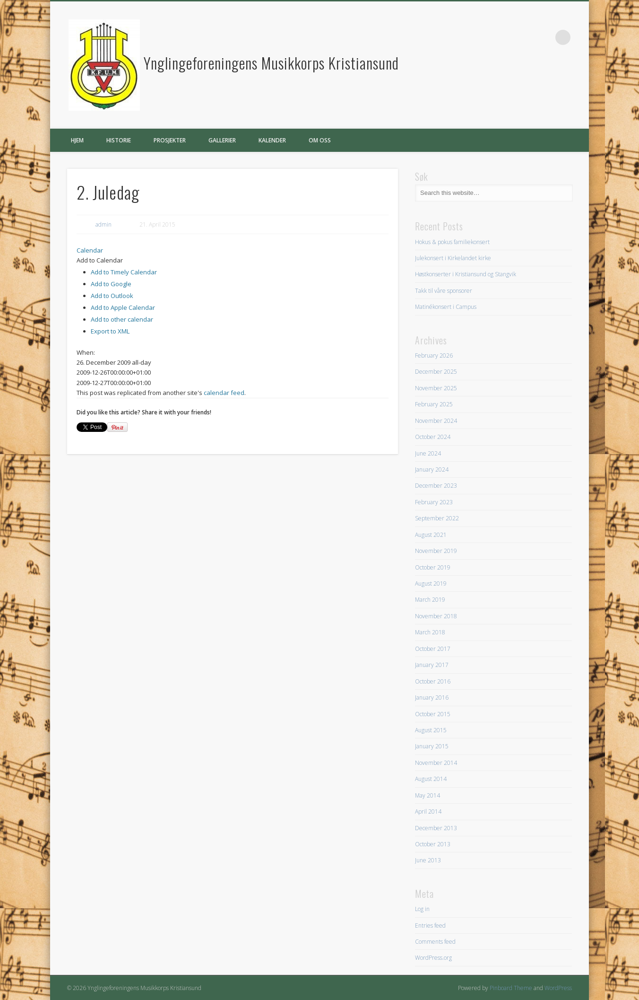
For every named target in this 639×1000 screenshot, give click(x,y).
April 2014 (428, 811)
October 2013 (432, 844)
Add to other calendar (122, 319)
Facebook (543, 37)
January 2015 (432, 746)
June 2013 (428, 860)
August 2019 (431, 583)
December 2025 (436, 372)
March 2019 (430, 600)
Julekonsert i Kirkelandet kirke (453, 258)
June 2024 (428, 453)
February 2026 (434, 355)
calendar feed (224, 392)
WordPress (558, 988)
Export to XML (110, 331)
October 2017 (432, 649)
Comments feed (435, 942)
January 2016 (432, 697)
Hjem (77, 140)
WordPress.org (433, 958)
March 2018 (430, 632)
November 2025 (436, 388)
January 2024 (432, 469)
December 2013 (436, 828)
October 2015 (432, 714)
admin (103, 224)
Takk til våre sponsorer (443, 291)
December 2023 (436, 486)
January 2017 (432, 665)
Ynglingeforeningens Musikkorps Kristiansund (271, 63)
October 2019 (432, 567)
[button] (100, 260)
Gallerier (222, 140)
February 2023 (434, 502)
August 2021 (431, 535)
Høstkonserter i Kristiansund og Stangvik (465, 274)
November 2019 (436, 551)
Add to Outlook (112, 295)
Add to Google (111, 284)
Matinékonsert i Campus (445, 307)
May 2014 (427, 795)
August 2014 (431, 779)
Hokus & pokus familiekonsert (452, 242)
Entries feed (430, 925)
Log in (422, 909)
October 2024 (432, 437)
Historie (118, 140)
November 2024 (436, 421)
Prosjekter (170, 140)
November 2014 (436, 763)
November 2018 (436, 616)
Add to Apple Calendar (123, 307)
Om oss (320, 140)
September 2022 (437, 518)
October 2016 (432, 681)
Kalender (272, 140)
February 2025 (434, 404)
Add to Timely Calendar (124, 272)
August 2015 (431, 730)
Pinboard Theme (511, 988)
